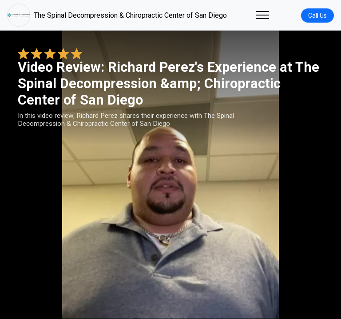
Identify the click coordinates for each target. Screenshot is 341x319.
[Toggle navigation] (262, 15)
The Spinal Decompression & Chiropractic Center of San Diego (117, 15)
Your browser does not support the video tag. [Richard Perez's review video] (170, 175)
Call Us (317, 15)
